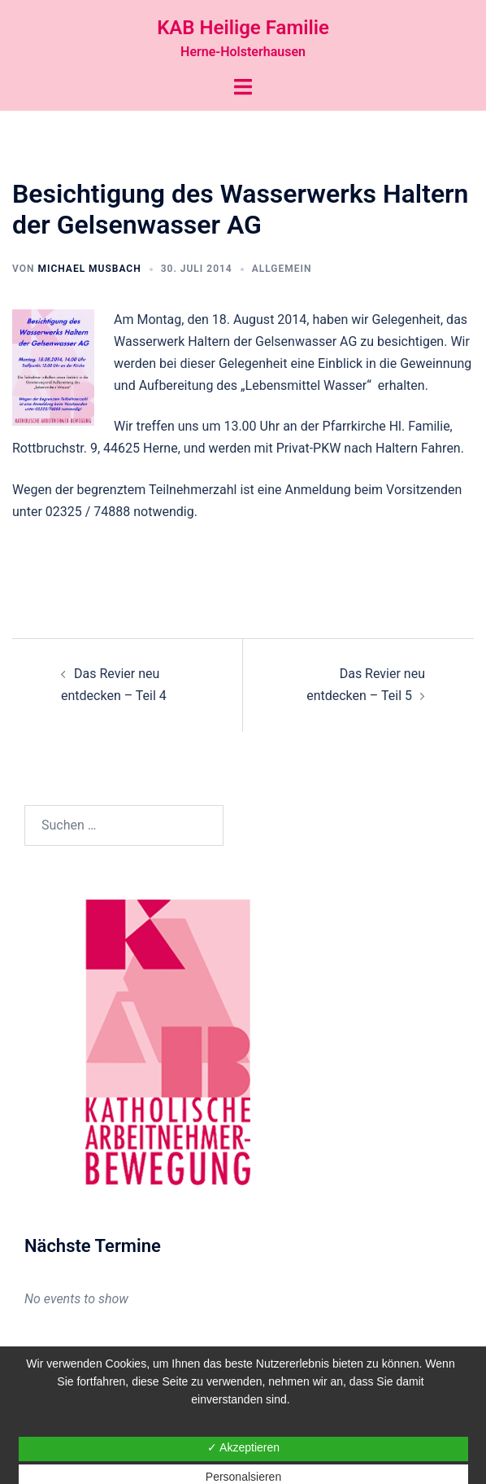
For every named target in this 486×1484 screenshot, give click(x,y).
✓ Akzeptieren (243, 1447)
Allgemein (282, 268)
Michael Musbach (89, 268)
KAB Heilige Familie (243, 27)
